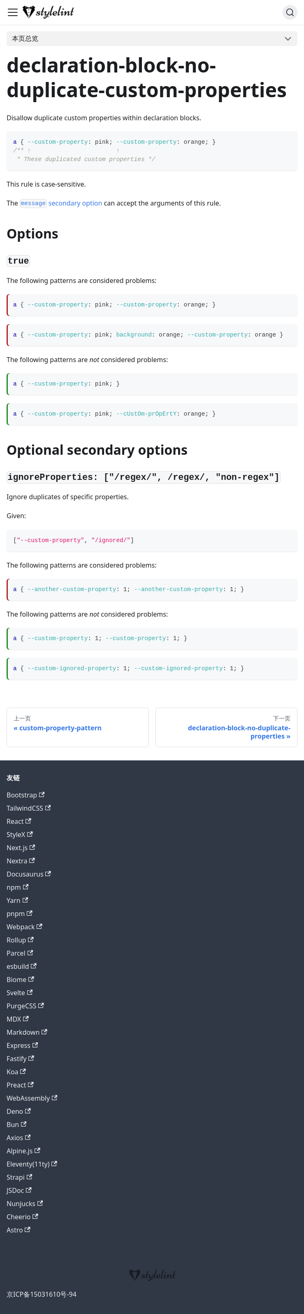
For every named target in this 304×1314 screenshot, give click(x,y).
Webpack (24, 926)
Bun (16, 1124)
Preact (20, 1085)
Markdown (27, 1032)
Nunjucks (25, 1203)
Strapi (19, 1177)
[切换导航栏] (13, 12)
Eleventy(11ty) (32, 1164)
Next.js (21, 847)
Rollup (20, 940)
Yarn (17, 900)
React (19, 821)
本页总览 (25, 38)
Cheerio (22, 1216)
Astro (18, 1230)
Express (22, 1045)
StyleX (20, 834)
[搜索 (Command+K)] (290, 12)
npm (17, 887)
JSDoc (19, 1190)
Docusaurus (29, 874)
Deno (19, 1111)
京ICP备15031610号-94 (42, 1294)
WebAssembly (32, 1098)
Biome (20, 979)
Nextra (21, 860)
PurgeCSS (25, 1005)
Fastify (20, 1058)
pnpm (19, 913)
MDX (18, 1019)
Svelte (19, 992)
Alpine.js (23, 1150)
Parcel (20, 953)
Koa (16, 1071)
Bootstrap (25, 795)
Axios (18, 1137)
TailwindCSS (29, 808)
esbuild (22, 966)
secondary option (61, 203)
